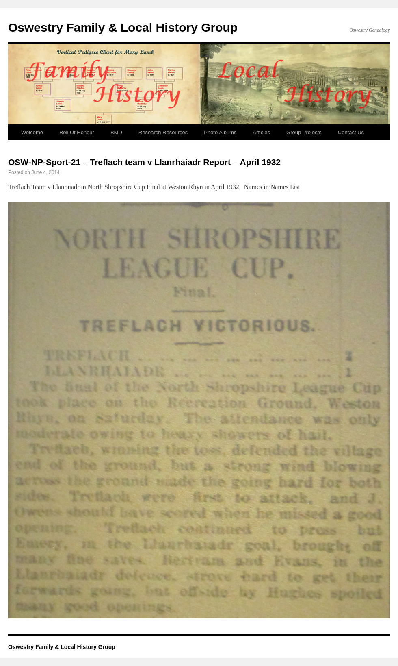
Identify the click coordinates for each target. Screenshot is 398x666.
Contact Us (351, 132)
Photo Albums (220, 132)
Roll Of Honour (76, 132)
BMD (116, 132)
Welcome (32, 132)
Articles (261, 132)
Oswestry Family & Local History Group (123, 27)
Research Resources (163, 132)
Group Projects (304, 132)
